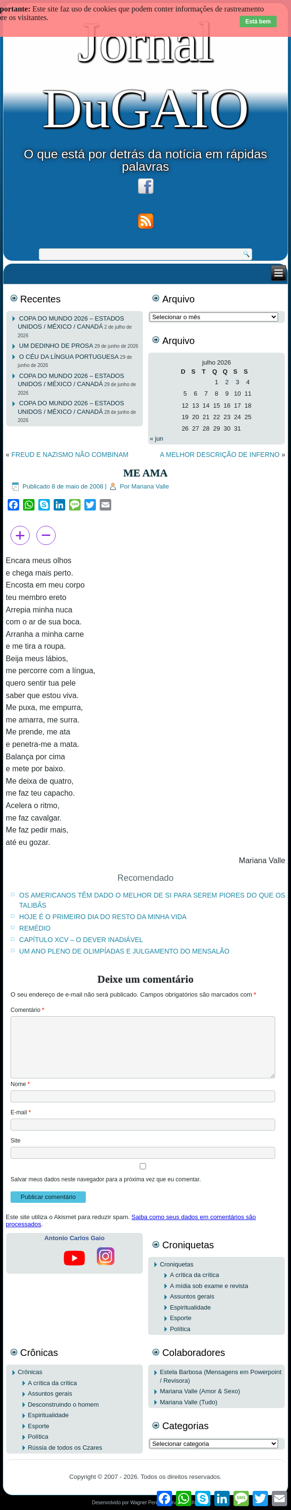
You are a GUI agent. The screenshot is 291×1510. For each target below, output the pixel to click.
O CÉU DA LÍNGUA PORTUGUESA (69, 356)
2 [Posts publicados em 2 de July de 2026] (227, 382)
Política (180, 1328)
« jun (156, 438)
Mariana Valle (150, 486)
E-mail (21, 1112)
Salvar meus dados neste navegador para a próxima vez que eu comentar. (106, 1179)
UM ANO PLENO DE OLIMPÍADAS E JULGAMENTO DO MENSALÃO (124, 951)
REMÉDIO (34, 928)
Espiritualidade (190, 1307)
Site (16, 1140)
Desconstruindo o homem (63, 1404)
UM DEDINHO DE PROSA (56, 345)
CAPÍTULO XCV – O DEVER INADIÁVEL (81, 940)
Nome (20, 1084)
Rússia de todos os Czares (65, 1447)
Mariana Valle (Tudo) (188, 1402)
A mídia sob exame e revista (209, 1285)
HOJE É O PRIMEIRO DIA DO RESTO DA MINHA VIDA (102, 917)
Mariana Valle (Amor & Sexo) (200, 1391)
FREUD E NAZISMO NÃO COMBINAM (70, 454)
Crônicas (30, 1372)
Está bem (258, 21)
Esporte (180, 1317)
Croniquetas (176, 1264)
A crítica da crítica (194, 1274)
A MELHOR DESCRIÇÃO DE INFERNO (220, 454)
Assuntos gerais (192, 1296)
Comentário (27, 1010)
